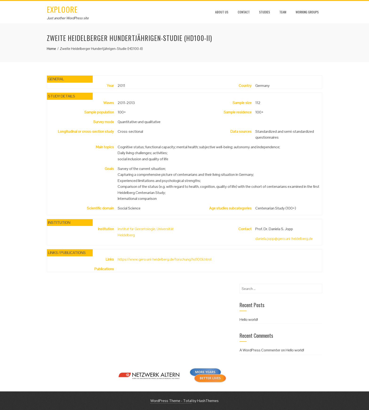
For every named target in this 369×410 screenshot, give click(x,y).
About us (221, 11)
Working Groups (307, 11)
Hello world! (249, 319)
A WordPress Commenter (260, 350)
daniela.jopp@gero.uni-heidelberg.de (284, 238)
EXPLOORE (62, 9)
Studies (264, 11)
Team (282, 11)
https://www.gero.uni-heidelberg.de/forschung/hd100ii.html (164, 259)
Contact (244, 11)
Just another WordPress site (68, 18)
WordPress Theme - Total (171, 400)
